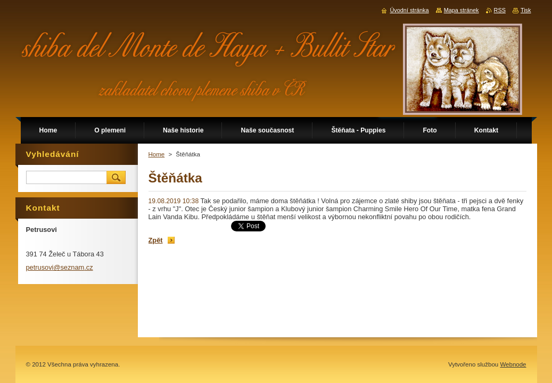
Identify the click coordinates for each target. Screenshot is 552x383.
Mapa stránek (461, 10)
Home (157, 154)
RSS (500, 10)
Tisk (526, 10)
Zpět (156, 240)
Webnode (513, 364)
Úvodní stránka (409, 10)
